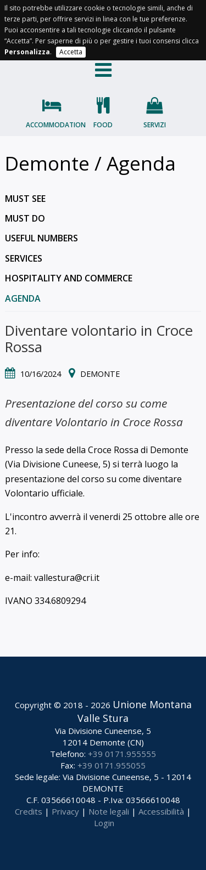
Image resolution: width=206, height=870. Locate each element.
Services (23, 258)
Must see (25, 199)
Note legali (108, 811)
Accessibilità (161, 811)
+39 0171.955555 (122, 753)
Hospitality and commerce (68, 278)
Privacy (65, 811)
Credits (28, 811)
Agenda (23, 298)
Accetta (70, 52)
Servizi (154, 124)
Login (104, 822)
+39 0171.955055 (111, 765)
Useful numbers (41, 238)
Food (103, 124)
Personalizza (27, 52)
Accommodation (51, 124)
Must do (25, 218)
